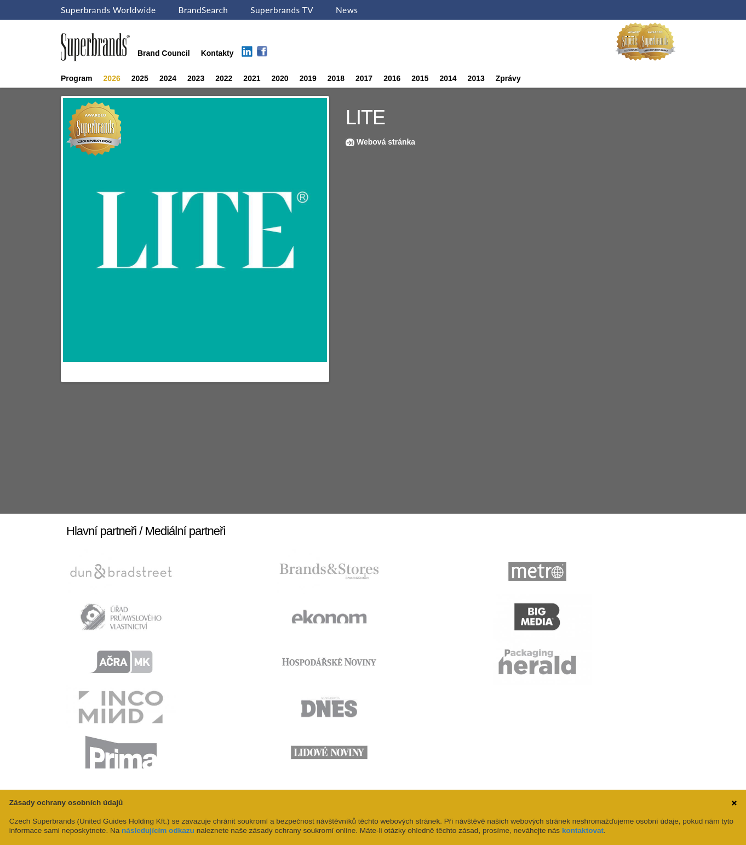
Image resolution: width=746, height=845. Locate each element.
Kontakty (217, 53)
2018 (336, 78)
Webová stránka (386, 141)
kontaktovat (583, 830)
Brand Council (163, 53)
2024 (167, 78)
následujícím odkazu (158, 830)
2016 (391, 78)
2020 (280, 78)
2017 (363, 78)
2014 (447, 78)
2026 (112, 78)
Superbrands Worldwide (108, 10)
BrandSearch (203, 10)
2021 (251, 78)
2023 (195, 78)
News (347, 10)
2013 (476, 78)
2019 (308, 78)
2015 (419, 78)
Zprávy (508, 78)
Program (77, 78)
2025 (139, 78)
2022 (223, 78)
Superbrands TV (281, 10)
